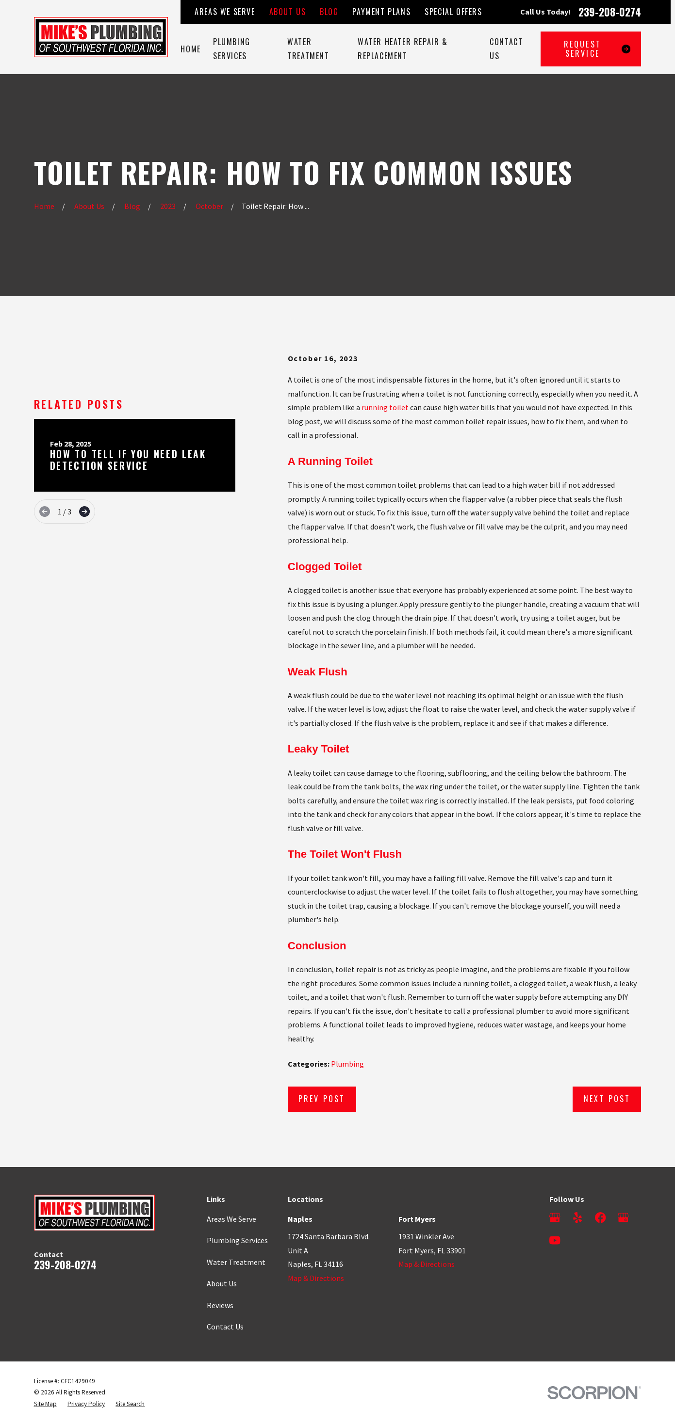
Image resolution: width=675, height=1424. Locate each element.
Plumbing (347, 1064)
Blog (329, 11)
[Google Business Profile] (554, 1217)
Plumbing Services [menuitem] (231, 49)
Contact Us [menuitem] (506, 49)
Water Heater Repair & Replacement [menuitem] (403, 49)
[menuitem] (45, 1404)
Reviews (220, 1305)
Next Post (607, 1098)
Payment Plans (381, 11)
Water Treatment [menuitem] (308, 49)
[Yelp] (577, 1217)
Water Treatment (236, 1262)
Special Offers (453, 11)
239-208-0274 (609, 12)
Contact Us (225, 1326)
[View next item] (84, 511)
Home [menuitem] (190, 49)
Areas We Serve (225, 11)
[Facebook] (600, 1217)
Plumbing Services (237, 1240)
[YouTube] (554, 1240)
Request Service (597, 48)
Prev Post (322, 1098)
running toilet (385, 407)
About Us (287, 11)
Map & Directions (316, 1278)
